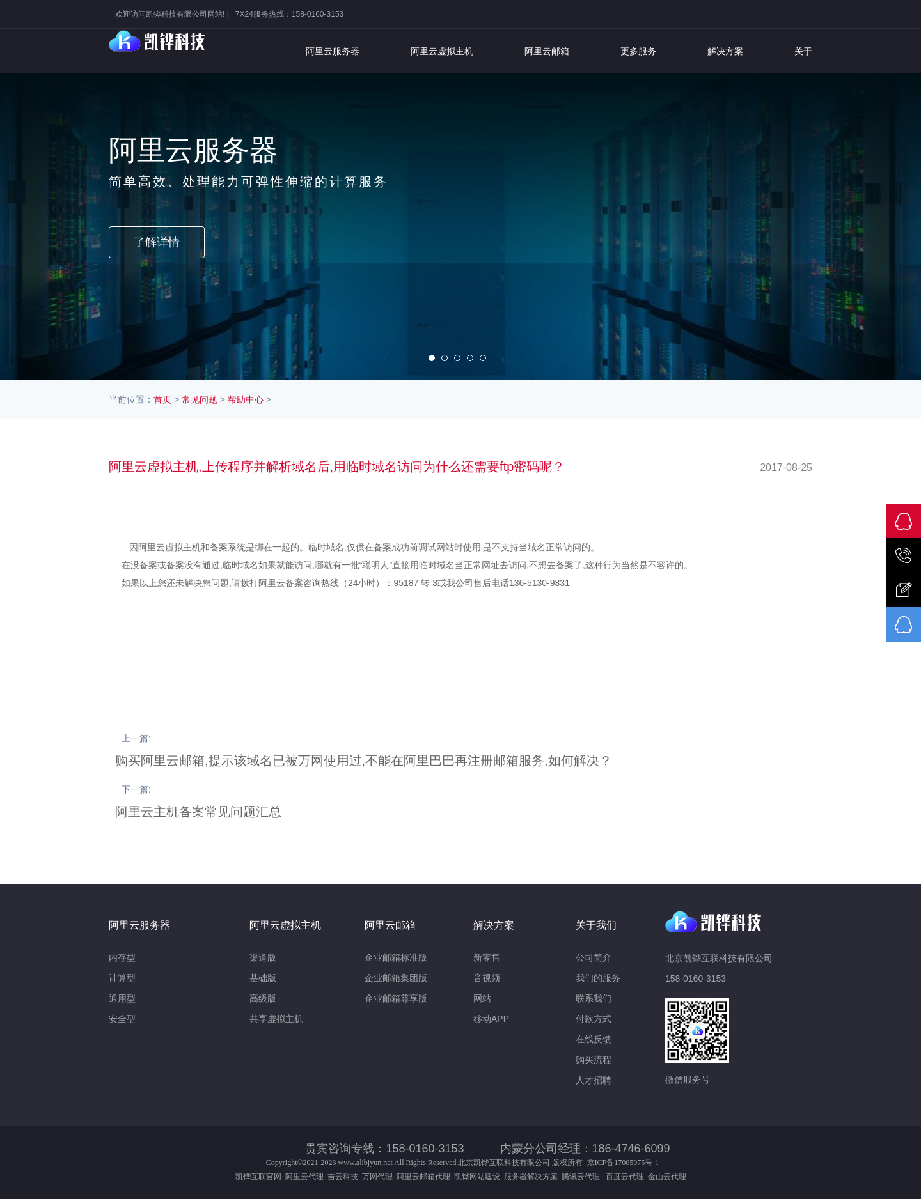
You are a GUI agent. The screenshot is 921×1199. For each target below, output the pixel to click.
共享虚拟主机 (276, 1019)
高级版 (262, 998)
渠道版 (262, 957)
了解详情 (157, 242)
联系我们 (593, 998)
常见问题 (199, 399)
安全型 (122, 1019)
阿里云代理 (304, 1176)
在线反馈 (593, 1039)
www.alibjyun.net (365, 1162)
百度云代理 (627, 1176)
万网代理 (377, 1176)
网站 (482, 998)
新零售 (486, 957)
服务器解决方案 (533, 1176)
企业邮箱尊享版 (396, 998)
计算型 (122, 978)
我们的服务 (598, 978)
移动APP (491, 1019)
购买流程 (593, 1060)
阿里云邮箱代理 (423, 1176)
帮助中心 (246, 399)
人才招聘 (593, 1080)
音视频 (486, 978)
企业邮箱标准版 (396, 957)
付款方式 (593, 1019)
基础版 (262, 978)
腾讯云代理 (583, 1176)
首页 (162, 399)
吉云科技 (342, 1176)
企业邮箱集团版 (396, 978)
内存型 (122, 957)
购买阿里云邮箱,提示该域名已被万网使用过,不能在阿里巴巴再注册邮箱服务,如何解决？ (363, 761)
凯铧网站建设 (477, 1176)
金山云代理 (667, 1176)
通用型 (122, 998)
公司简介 (593, 957)
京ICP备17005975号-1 (623, 1162)
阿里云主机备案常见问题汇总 (198, 812)
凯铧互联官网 (258, 1176)
